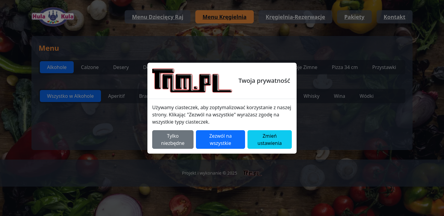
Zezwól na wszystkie (220, 139)
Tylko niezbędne (173, 139)
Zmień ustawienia (270, 139)
